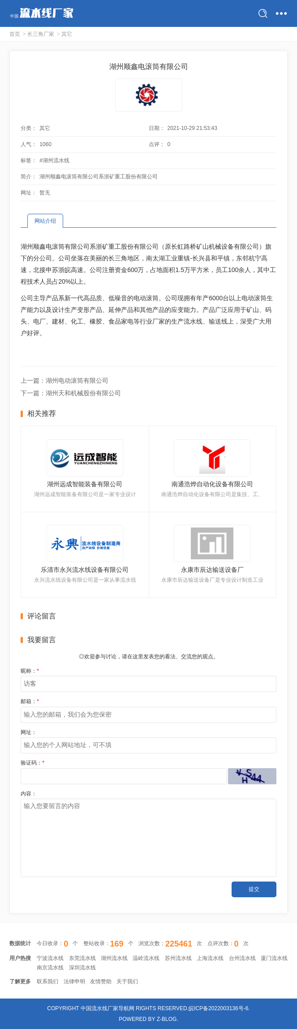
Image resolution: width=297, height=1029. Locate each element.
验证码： (32, 763)
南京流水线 (50, 967)
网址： (29, 732)
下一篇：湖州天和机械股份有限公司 (71, 393)
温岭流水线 (146, 958)
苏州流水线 (178, 958)
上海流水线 (210, 958)
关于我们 (127, 981)
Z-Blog (167, 1019)
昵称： (30, 671)
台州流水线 (242, 958)
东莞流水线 (82, 958)
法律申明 (74, 981)
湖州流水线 (114, 958)
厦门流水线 (274, 958)
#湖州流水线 (54, 160)
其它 (66, 34)
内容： (29, 794)
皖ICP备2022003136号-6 (218, 1008)
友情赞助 (101, 981)
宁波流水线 (50, 958)
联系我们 (47, 981)
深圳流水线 (82, 967)
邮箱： (30, 701)
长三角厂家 (40, 34)
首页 (14, 34)
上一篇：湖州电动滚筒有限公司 (64, 380)
